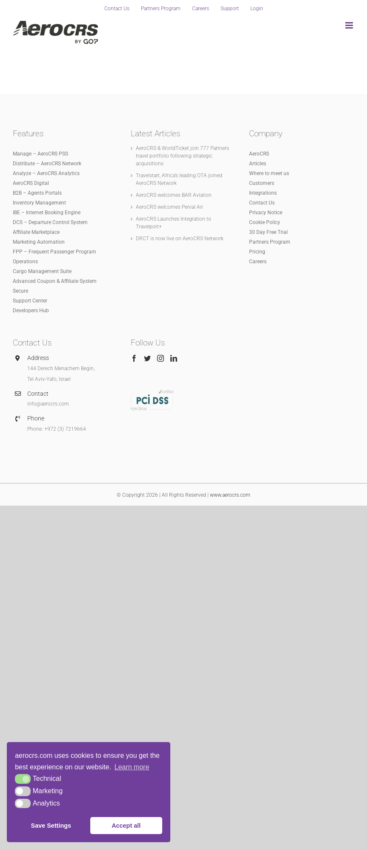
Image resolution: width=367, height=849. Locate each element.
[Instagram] (160, 358)
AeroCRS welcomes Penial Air (169, 207)
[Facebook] (134, 358)
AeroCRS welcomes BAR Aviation (174, 195)
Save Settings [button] (51, 825)
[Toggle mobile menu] (349, 25)
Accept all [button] (126, 825)
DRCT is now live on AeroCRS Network (180, 239)
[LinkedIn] (173, 358)
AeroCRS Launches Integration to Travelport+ (173, 223)
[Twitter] (147, 358)
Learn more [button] (132, 767)
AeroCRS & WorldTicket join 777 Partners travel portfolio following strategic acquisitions (182, 156)
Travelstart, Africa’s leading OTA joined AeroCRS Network (179, 179)
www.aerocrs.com (230, 495)
